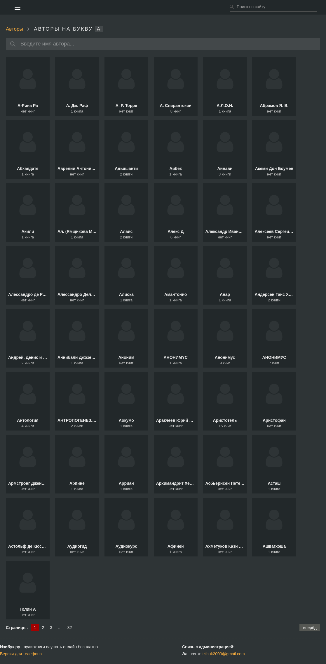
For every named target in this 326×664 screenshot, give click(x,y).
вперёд (310, 627)
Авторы (14, 29)
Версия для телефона (21, 653)
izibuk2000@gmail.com (224, 653)
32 (69, 627)
